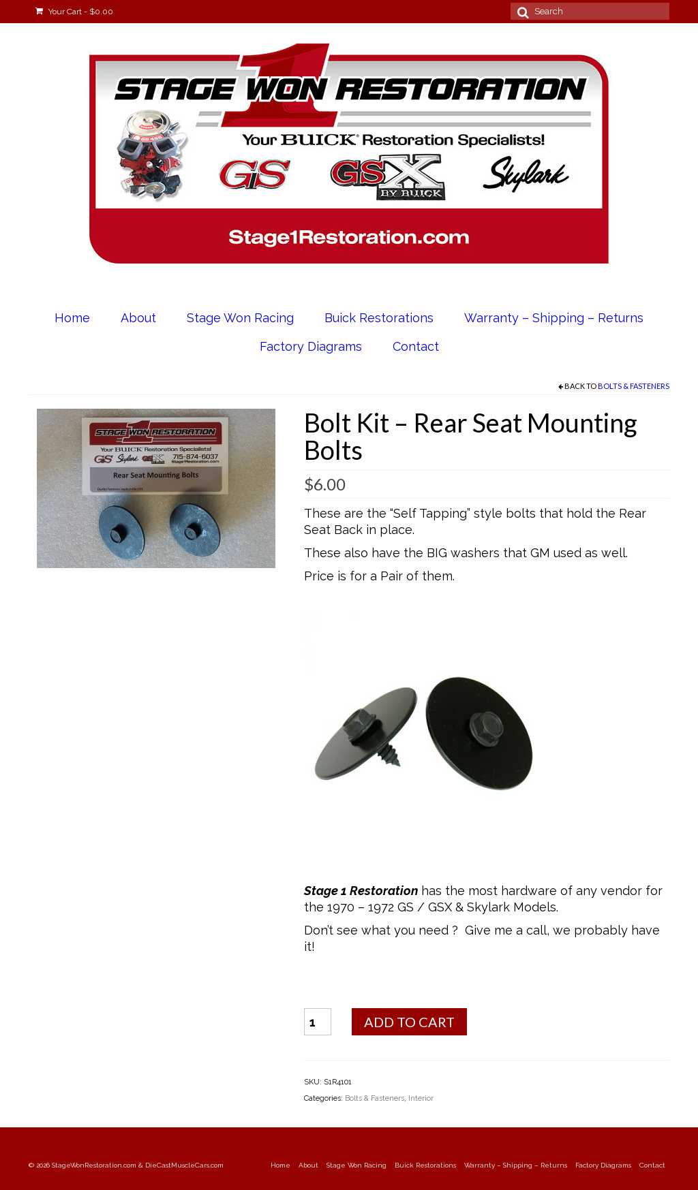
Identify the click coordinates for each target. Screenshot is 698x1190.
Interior (421, 1098)
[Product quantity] (317, 1021)
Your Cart (74, 11)
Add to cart (409, 1022)
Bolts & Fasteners (633, 385)
